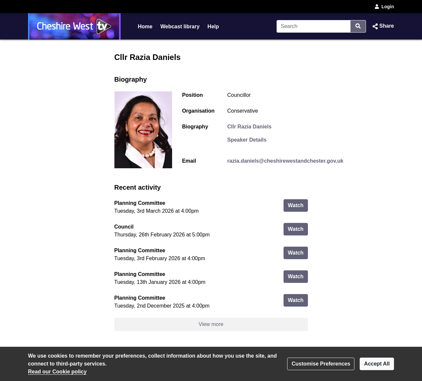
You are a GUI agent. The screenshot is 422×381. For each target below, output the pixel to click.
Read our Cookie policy (57, 371)
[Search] (314, 26)
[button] (382, 26)
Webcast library (179, 26)
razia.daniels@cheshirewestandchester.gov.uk (285, 161)
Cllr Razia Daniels (249, 126)
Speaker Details (246, 140)
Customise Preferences (320, 364)
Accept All (377, 364)
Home (145, 26)
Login (384, 6)
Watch (298, 204)
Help (213, 26)
